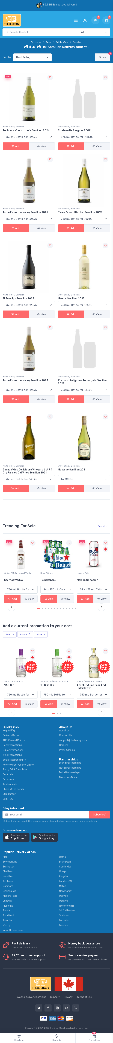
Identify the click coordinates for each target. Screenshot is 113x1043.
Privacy (68, 996)
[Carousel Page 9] (63, 608)
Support (55, 996)
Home (36, 42)
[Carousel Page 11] (69, 608)
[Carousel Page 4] (48, 608)
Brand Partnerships (70, 762)
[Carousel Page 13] (75, 608)
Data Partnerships (69, 771)
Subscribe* (99, 813)
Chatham (8, 870)
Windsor (63, 924)
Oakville (63, 895)
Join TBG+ (9, 798)
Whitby (7, 924)
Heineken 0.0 (84, 579)
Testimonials (10, 783)
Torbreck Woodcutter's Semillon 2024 (26, 130)
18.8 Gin (45, 684)
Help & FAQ (9, 729)
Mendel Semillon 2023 (71, 298)
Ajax (5, 856)
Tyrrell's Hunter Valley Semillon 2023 (25, 380)
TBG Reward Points (14, 739)
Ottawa (63, 900)
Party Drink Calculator (15, 768)
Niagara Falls (10, 895)
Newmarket (66, 890)
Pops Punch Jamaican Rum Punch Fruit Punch (20, 686)
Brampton (65, 861)
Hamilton (8, 875)
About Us (64, 729)
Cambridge (65, 865)
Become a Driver (68, 776)
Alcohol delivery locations (31, 996)
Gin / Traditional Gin (50, 680)
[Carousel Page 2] (42, 608)
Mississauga (9, 890)
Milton (62, 885)
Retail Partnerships (70, 766)
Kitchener (8, 880)
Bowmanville (10, 861)
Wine (48, 42)
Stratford (8, 914)
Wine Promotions (12, 754)
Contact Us (65, 734)
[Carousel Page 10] (66, 608)
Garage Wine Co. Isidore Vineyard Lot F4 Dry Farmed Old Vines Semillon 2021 (27, 471)
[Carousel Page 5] (51, 608)
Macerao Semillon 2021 (72, 469)
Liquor (25, 634)
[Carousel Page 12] (72, 608)
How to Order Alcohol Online (18, 764)
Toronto (7, 919)
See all (103, 526)
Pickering (8, 904)
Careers (63, 744)
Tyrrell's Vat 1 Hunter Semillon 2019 (80, 212)
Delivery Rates (11, 734)
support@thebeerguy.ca (73, 739)
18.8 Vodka (83, 684)
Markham (8, 885)
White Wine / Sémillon (13, 126)
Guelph (63, 870)
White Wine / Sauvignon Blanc (19, 572)
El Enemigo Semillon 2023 (18, 298)
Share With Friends (13, 788)
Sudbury (64, 914)
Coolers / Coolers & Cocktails (19, 680)
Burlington (8, 865)
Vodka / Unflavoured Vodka (53, 572)
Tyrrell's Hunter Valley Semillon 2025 (25, 212)
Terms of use (84, 996)
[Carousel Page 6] (54, 608)
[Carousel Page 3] (45, 608)
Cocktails (8, 773)
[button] (16, 836)
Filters (104, 56)
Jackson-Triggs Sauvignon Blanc (14, 581)
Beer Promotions (12, 744)
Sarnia (6, 909)
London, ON (65, 880)
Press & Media (67, 749)
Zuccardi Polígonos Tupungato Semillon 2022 (83, 382)
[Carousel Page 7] (57, 608)
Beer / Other (82, 572)
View (41, 146)
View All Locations (13, 929)
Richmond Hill (66, 904)
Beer (10, 634)
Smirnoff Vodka (49, 579)
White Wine (62, 42)
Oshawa (7, 900)
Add (15, 146)
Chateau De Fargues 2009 (74, 130)
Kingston (64, 875)
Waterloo (64, 919)
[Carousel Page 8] (60, 608)
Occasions (8, 778)
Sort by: (7, 57)
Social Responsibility (14, 759)
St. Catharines (67, 909)
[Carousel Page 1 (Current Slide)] (38, 608)
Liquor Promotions (13, 749)
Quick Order (9, 793)
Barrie (62, 856)
